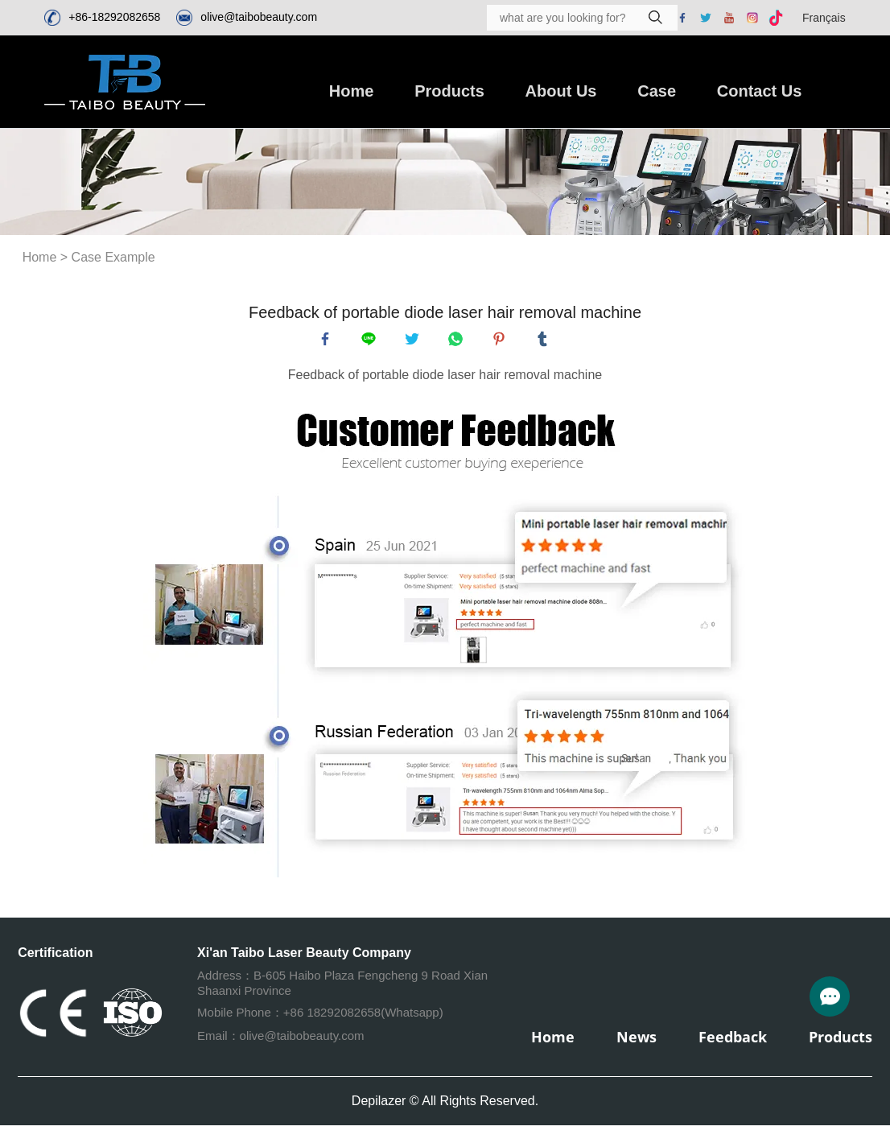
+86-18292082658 (114, 16)
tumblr (546, 342)
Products (449, 91)
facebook (328, 342)
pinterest (502, 342)
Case (656, 91)
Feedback (732, 1043)
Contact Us (759, 91)
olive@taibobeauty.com (258, 16)
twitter (415, 342)
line (372, 342)
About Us (561, 91)
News (636, 1043)
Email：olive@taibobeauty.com (281, 1042)
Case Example (113, 257)
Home (351, 91)
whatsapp (459, 342)
